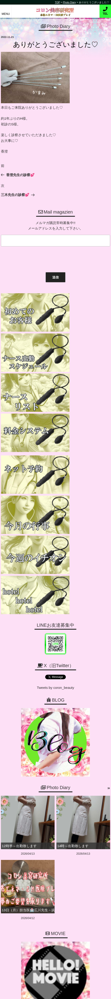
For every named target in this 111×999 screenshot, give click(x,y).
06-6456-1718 (58, 857)
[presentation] (34, 258)
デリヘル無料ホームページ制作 (63, 991)
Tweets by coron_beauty (55, 495)
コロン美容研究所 (55, 9)
